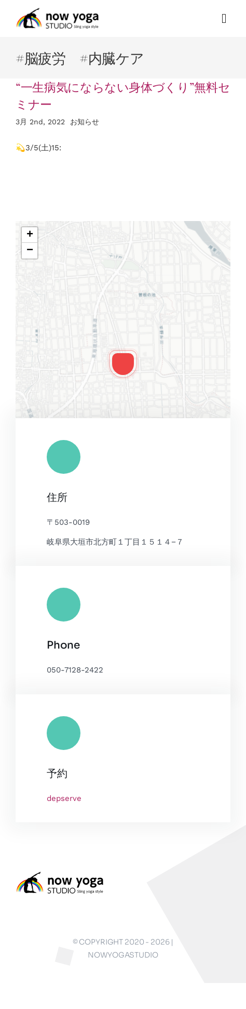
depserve (64, 798)
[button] (123, 364)
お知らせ (84, 122)
